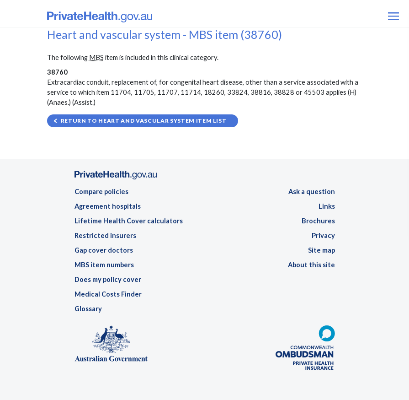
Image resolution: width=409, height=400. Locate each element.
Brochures (318, 221)
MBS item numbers (104, 265)
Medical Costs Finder (108, 294)
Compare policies (101, 191)
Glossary (88, 309)
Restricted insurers (105, 235)
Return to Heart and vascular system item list (144, 120)
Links (327, 206)
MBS (96, 57)
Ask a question (311, 191)
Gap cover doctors (103, 250)
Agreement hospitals (107, 206)
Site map (321, 250)
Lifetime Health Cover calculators (128, 221)
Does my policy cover (107, 279)
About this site (311, 265)
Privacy (323, 235)
